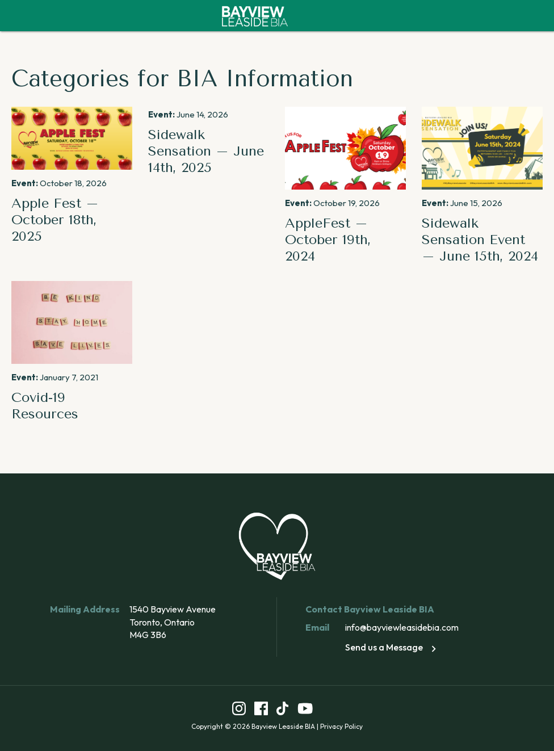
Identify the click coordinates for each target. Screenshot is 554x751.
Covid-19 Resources (44, 405)
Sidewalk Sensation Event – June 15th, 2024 (480, 239)
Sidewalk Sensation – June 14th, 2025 (206, 151)
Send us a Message (392, 647)
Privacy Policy (341, 726)
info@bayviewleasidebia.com (402, 627)
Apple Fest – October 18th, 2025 (55, 219)
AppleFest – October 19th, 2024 (328, 239)
